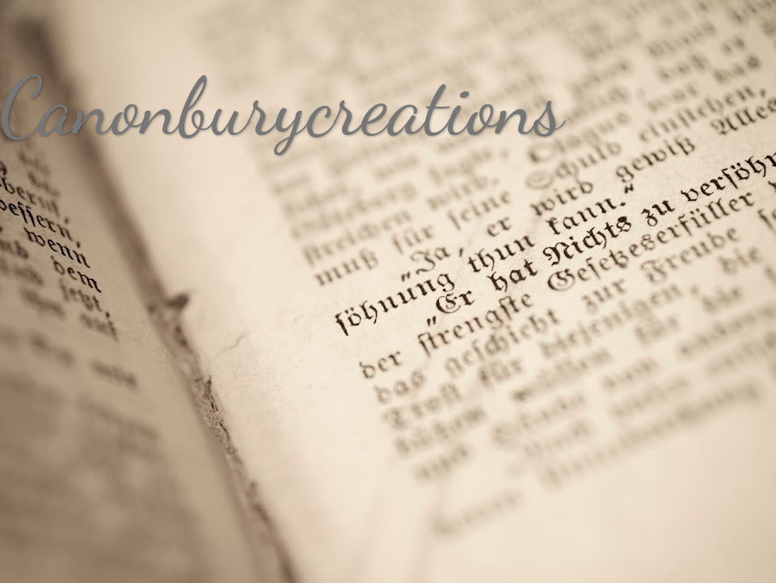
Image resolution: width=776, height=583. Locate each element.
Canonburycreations (281, 106)
